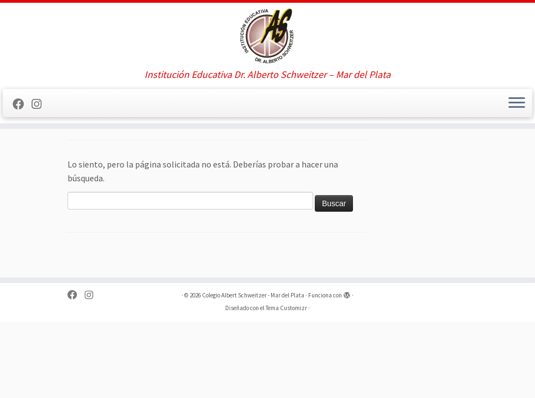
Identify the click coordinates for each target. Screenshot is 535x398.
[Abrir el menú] (516, 103)
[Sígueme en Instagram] (40, 104)
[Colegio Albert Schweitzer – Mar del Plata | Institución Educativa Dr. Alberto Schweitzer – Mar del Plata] (267, 36)
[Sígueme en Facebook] (22, 104)
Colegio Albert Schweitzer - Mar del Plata (253, 295)
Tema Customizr (286, 308)
